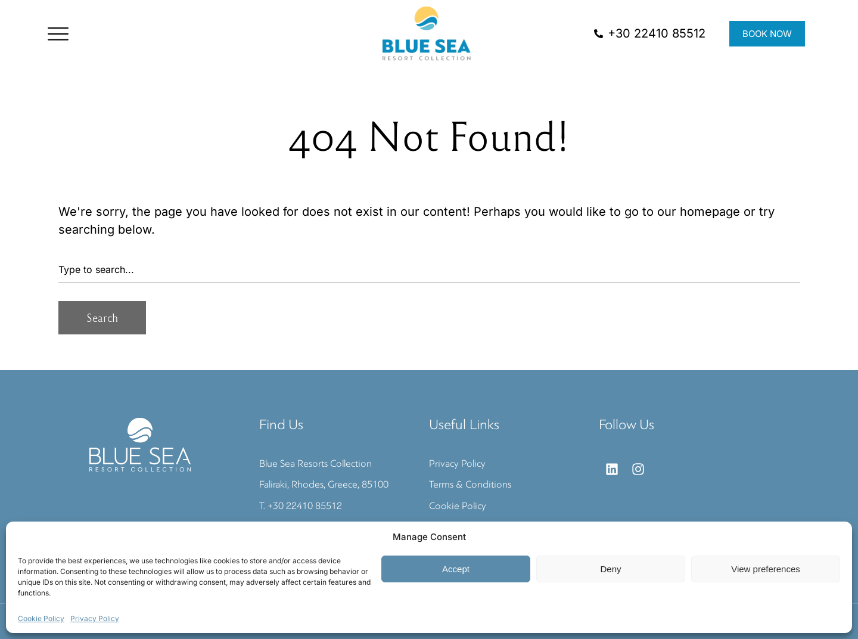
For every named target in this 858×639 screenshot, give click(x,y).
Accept (456, 569)
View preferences (765, 569)
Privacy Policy (94, 618)
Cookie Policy (41, 618)
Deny (610, 569)
